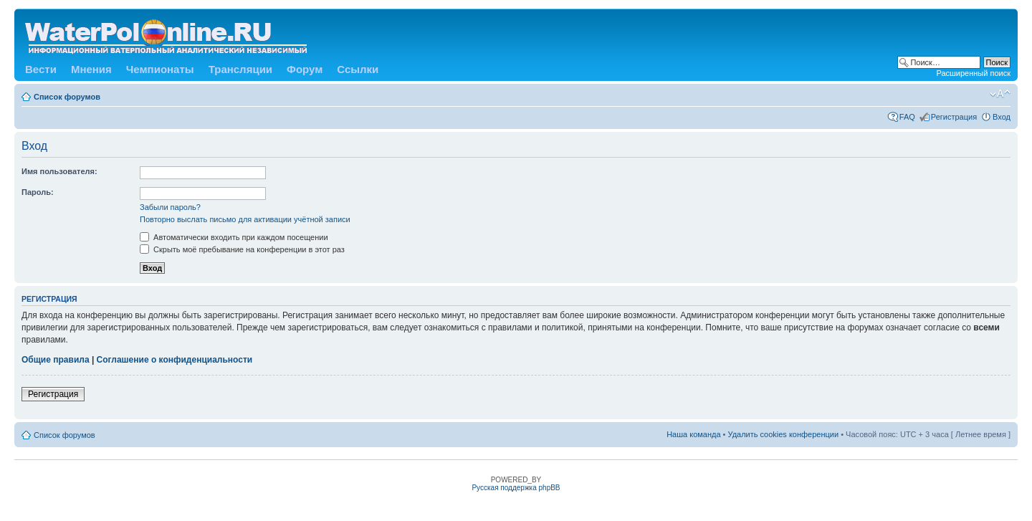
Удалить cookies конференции (783, 434)
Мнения (91, 69)
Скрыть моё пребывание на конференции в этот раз (242, 249)
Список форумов (67, 96)
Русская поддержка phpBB (516, 488)
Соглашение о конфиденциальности (175, 360)
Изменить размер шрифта (1000, 93)
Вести (41, 69)
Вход (1001, 117)
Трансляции (240, 69)
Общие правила (56, 360)
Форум (304, 69)
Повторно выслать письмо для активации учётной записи (245, 219)
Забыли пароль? (170, 207)
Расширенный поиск (973, 73)
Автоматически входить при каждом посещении (234, 237)
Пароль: (38, 192)
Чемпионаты (160, 69)
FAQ (907, 117)
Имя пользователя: (59, 171)
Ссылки (357, 69)
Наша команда (693, 434)
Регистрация (954, 117)
